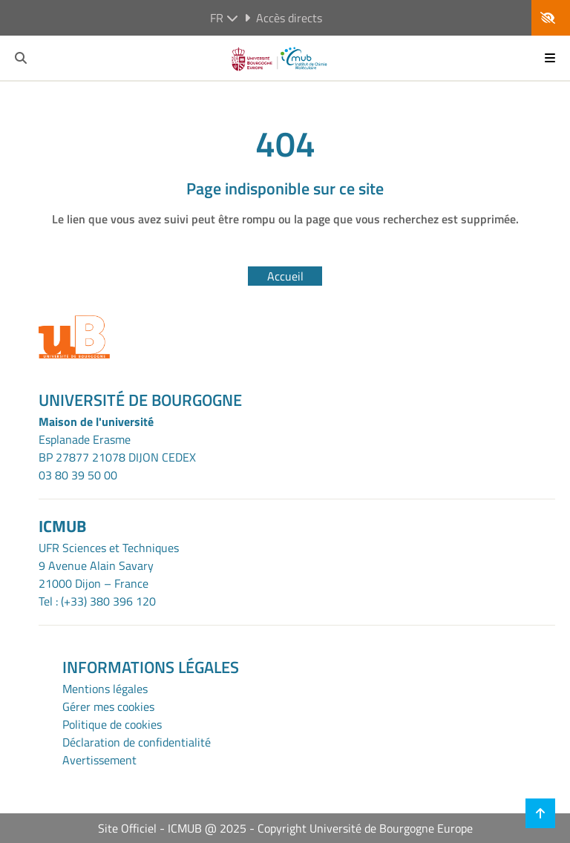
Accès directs (283, 18)
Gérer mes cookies (108, 706)
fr (224, 18)
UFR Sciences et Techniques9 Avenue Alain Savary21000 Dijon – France (109, 565)
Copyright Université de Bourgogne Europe (365, 828)
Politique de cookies (112, 724)
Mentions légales (105, 689)
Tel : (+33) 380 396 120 (97, 601)
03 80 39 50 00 (78, 475)
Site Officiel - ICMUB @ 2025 (172, 828)
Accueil (285, 276)
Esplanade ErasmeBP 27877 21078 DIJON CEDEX (117, 448)
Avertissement (99, 760)
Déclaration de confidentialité (136, 742)
